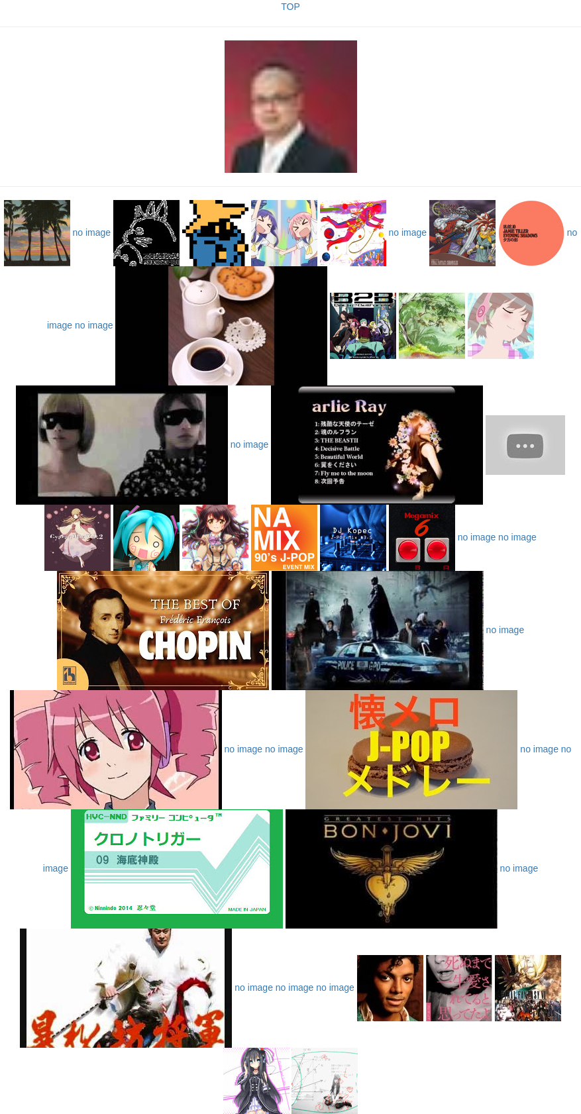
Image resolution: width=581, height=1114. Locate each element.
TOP (290, 6)
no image (92, 232)
